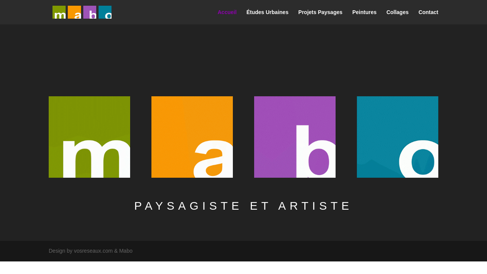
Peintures (364, 12)
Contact (428, 12)
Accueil (227, 12)
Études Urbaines (267, 12)
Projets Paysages (320, 12)
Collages (398, 12)
